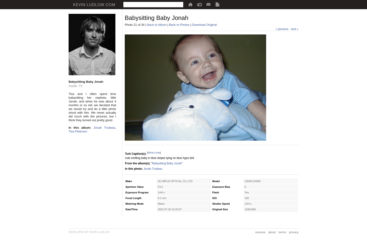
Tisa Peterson (78, 131)
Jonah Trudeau (104, 127)
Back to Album (156, 24)
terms (282, 232)
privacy (294, 232)
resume (260, 232)
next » (294, 29)
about (272, 232)
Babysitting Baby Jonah (166, 163)
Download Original (204, 24)
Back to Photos (179, 24)
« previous (281, 29)
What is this (154, 152)
